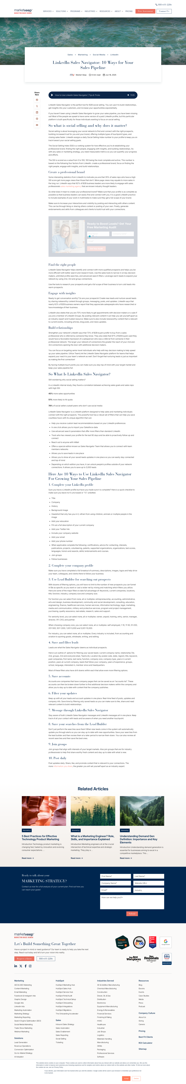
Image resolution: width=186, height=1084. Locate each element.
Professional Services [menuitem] (105, 1053)
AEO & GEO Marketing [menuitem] (23, 985)
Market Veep (81, 75)
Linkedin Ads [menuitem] (19, 1006)
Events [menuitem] (141, 992)
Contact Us (164, 11)
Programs (75, 11)
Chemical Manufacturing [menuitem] (106, 988)
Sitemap (142, 1049)
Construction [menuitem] (102, 992)
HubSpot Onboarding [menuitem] (64, 1003)
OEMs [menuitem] (99, 1046)
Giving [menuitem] (141, 1021)
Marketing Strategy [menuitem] (21, 1014)
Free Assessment (145, 11)
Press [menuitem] (141, 1003)
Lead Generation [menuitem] (21, 1042)
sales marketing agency (71, 186)
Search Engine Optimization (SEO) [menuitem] (27, 1021)
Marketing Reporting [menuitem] (22, 1017)
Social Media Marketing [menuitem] (23, 1024)
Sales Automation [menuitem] (63, 1028)
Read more (28, 858)
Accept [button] (126, 1078)
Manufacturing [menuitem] (103, 1042)
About (118, 11)
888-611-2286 (164, 5)
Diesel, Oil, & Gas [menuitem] (103, 996)
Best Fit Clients (146, 1037)
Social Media (99, 55)
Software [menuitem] (100, 1057)
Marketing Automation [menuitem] (23, 1010)
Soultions (61, 11)
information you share (62, 766)
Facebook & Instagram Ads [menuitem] (25, 996)
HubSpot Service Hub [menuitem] (64, 992)
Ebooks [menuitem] (142, 988)
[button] (52, 95)
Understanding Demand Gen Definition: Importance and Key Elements (138, 839)
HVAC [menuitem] (99, 1021)
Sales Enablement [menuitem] (63, 1031)
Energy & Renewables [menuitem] (106, 1010)
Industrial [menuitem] (100, 1028)
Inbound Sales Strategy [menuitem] (65, 1024)
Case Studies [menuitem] (144, 996)
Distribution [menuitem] (101, 999)
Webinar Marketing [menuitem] (21, 1031)
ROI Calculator (145, 1043)
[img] (128, 95)
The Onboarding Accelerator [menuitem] (67, 1014)
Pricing (129, 11)
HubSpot (60, 981)
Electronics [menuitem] (101, 1003)
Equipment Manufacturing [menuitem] (107, 1006)
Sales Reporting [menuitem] (62, 1035)
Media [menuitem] (141, 999)
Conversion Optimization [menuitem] (24, 1049)
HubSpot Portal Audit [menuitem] (64, 996)
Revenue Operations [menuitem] (22, 1046)
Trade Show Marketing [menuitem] (23, 1028)
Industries (90, 11)
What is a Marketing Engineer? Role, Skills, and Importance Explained (92, 838)
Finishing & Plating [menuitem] (104, 1017)
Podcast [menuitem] (142, 1006)
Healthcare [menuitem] (101, 1024)
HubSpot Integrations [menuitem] (64, 1006)
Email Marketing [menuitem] (20, 992)
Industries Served (105, 981)
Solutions (18, 1038)
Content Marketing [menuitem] (21, 988)
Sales (70, 55)
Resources (105, 11)
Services (47, 11)
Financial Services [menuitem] (104, 1014)
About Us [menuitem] (142, 1017)
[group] (93, 95)
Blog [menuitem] (140, 985)
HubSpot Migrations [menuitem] (63, 1010)
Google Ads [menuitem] (19, 1003)
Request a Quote (24, 958)
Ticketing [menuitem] (59, 1042)
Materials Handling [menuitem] (104, 1039)
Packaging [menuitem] (101, 1049)
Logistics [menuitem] (100, 1035)
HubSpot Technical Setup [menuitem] (66, 999)
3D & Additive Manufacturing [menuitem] (108, 985)
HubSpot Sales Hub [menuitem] (63, 988)
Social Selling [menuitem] (61, 1039)
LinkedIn (114, 55)
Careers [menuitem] (142, 1024)
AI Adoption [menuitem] (19, 1057)
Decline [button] (136, 1078)
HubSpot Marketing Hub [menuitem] (65, 985)
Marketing (83, 55)
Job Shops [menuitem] (101, 1031)
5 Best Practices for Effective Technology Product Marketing (40, 838)
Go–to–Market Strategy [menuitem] (23, 1053)
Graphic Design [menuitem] (20, 999)
